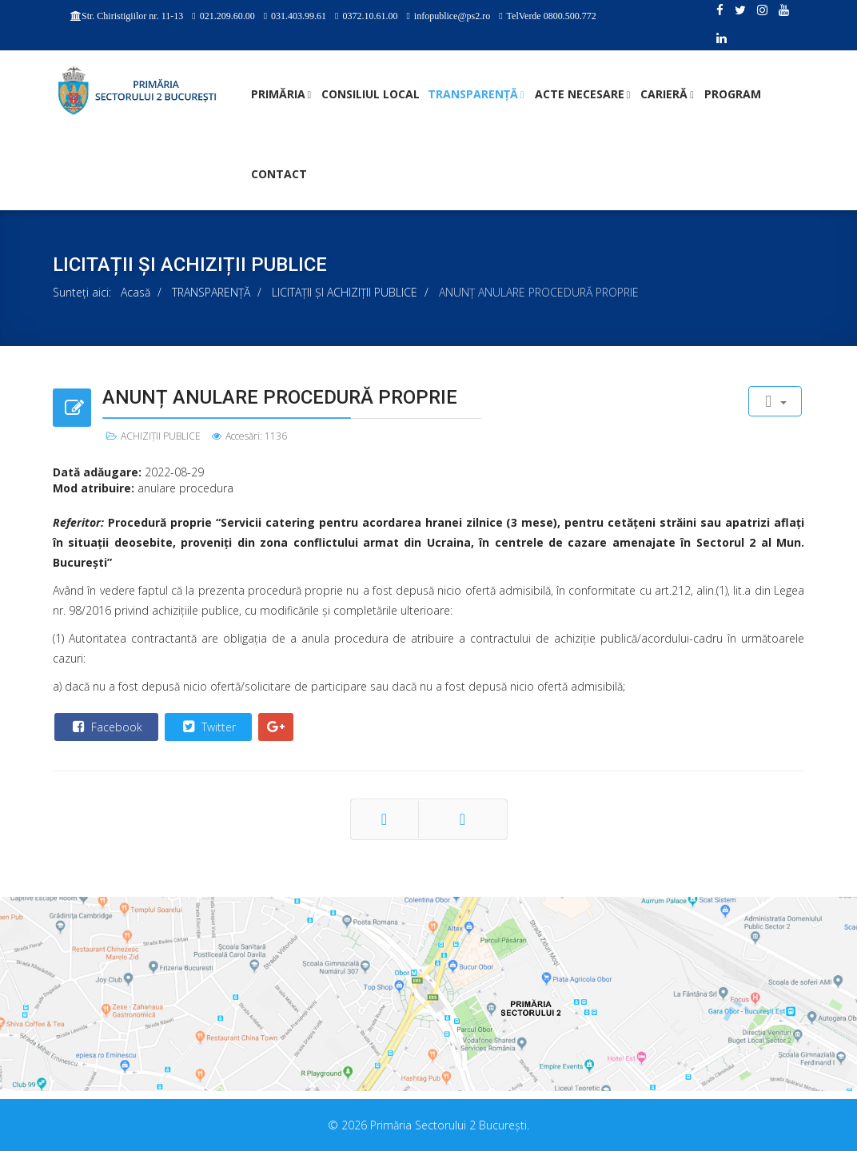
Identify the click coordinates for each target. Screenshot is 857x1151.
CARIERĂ (664, 94)
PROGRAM (732, 94)
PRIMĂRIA (278, 94)
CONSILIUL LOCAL (370, 94)
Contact (279, 173)
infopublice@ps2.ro (452, 16)
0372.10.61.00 (369, 16)
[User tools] (775, 401)
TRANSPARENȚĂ (473, 94)
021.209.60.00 (227, 16)
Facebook (105, 726)
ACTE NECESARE (579, 94)
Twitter (207, 726)
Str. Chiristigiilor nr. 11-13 (132, 16)
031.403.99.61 (298, 16)
